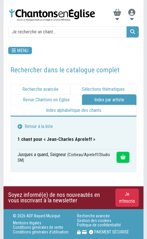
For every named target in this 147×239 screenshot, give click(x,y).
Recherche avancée (93, 216)
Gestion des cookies (94, 220)
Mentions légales (27, 223)
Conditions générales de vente (38, 227)
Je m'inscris (127, 197)
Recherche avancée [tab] (40, 89)
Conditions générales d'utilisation (41, 232)
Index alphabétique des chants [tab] (73, 110)
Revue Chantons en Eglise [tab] (46, 100)
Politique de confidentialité (99, 225)
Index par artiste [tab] (109, 100)
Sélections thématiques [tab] (103, 89)
